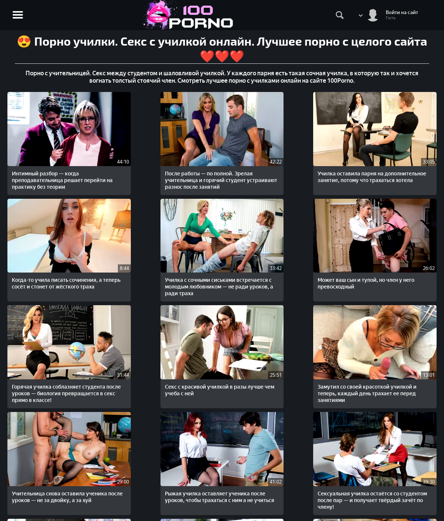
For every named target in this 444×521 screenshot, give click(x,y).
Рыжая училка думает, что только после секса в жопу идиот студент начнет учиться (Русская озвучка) (390, 431)
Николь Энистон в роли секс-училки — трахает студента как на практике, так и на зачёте (393, 340)
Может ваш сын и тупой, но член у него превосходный (45, 243)
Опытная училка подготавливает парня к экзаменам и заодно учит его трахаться (306, 340)
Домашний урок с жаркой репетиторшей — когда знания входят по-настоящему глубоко (159, 431)
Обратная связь (419, 487)
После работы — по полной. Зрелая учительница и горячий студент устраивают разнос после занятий (135, 160)
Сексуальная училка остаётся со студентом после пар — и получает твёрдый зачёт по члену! (135, 340)
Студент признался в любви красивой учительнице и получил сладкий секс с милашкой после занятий (277, 431)
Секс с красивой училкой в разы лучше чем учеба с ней (219, 243)
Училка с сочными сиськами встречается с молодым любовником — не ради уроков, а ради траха (392, 160)
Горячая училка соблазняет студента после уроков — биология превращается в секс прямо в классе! (132, 250)
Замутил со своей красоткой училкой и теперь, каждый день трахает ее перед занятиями (306, 250)
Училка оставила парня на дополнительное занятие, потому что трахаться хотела (220, 157)
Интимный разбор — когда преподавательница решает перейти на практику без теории (47, 160)
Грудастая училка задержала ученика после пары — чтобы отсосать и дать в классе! (49, 427)
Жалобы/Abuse (418, 479)
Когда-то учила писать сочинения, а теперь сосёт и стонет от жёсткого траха (305, 157)
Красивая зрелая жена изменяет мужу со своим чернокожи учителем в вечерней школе (215, 340)
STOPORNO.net (30, 479)
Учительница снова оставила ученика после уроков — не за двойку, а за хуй (394, 247)
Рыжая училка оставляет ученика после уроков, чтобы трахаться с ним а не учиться (49, 337)
